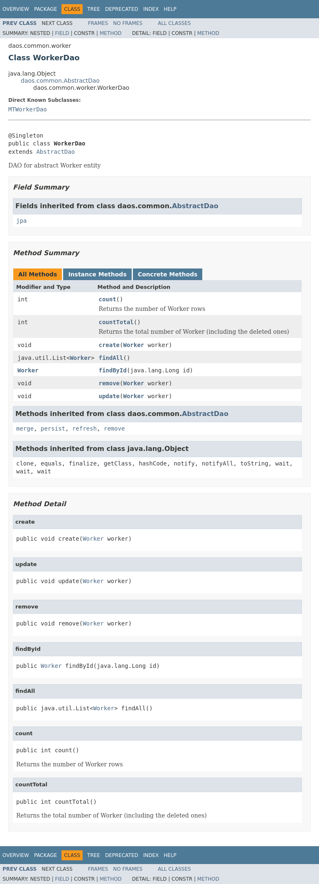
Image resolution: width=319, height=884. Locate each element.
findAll (110, 358)
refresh (84, 428)
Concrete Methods (168, 274)
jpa (21, 220)
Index (151, 9)
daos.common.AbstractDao (60, 80)
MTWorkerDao (27, 109)
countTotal (115, 322)
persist (53, 428)
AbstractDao (55, 151)
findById (112, 370)
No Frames (127, 23)
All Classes (174, 23)
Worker (133, 345)
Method (111, 33)
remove (109, 383)
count (107, 299)
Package (45, 9)
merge (25, 428)
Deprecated (121, 9)
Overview (15, 9)
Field (62, 33)
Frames (98, 23)
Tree (93, 9)
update (109, 396)
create (109, 345)
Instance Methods (97, 274)
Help (170, 9)
